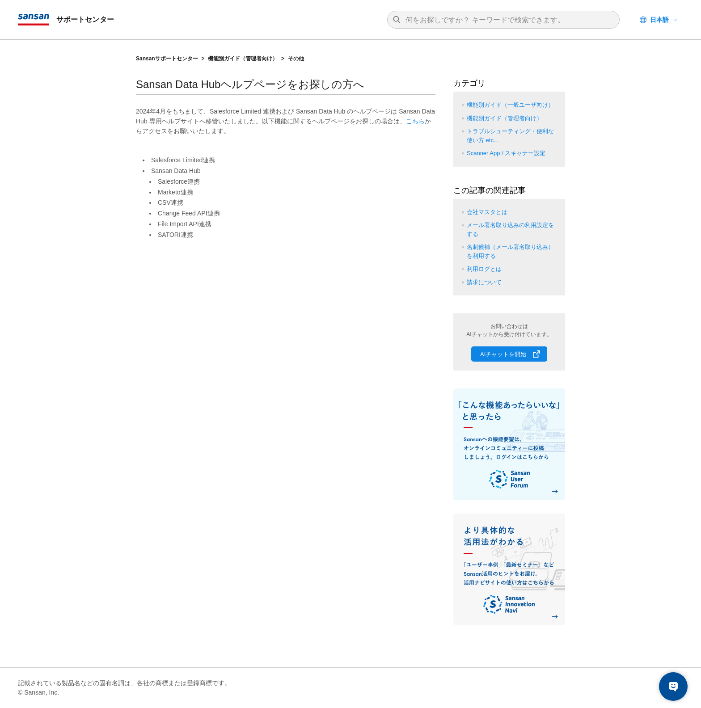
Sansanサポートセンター (167, 58)
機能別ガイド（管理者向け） (243, 58)
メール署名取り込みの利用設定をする (510, 229)
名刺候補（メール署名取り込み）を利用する (510, 251)
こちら (415, 121)
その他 (296, 58)
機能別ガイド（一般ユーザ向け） (510, 104)
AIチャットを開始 (503, 354)
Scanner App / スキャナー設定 (506, 153)
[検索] (507, 20)
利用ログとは (484, 269)
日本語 (659, 19)
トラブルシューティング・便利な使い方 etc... (510, 135)
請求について (484, 282)
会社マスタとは (487, 212)
